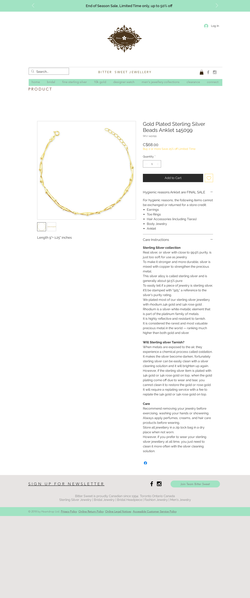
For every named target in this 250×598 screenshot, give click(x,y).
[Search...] (48, 71)
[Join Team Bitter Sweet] (195, 484)
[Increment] (158, 163)
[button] (202, 72)
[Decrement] (145, 163)
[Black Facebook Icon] (151, 484)
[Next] (217, 5)
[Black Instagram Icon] (159, 484)
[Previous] (33, 5)
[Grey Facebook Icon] (208, 72)
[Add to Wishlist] (209, 178)
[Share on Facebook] (145, 463)
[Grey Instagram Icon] (214, 72)
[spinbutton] (152, 163)
